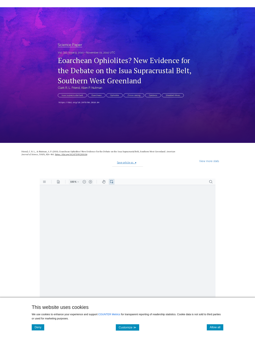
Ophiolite (114, 95)
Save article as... (126, 162)
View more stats (209, 161)
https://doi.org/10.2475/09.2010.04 (79, 102)
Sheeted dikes (173, 95)
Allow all (216, 327)
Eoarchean (97, 95)
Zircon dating (133, 95)
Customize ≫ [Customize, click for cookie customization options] (129, 327)
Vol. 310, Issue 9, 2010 (71, 52)
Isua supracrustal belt (72, 95)
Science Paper (70, 45)
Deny (39, 327)
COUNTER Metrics (109, 314)
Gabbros (153, 95)
